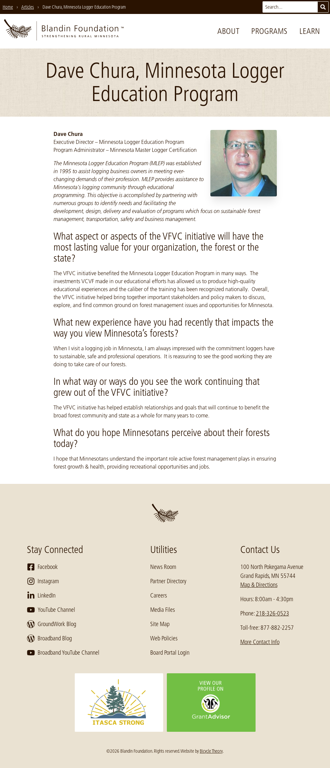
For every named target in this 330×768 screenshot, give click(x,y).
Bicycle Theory (211, 751)
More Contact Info (259, 642)
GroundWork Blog (51, 624)
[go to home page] (64, 31)
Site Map (159, 624)
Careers (158, 595)
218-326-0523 (272, 613)
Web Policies (163, 638)
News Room (163, 567)
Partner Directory (168, 581)
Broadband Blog (49, 638)
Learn (309, 31)
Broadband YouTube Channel (63, 653)
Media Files (162, 609)
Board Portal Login (169, 652)
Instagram (43, 581)
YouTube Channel (51, 610)
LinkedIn (41, 596)
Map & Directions (258, 585)
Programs (269, 31)
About (228, 31)
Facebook (42, 567)
